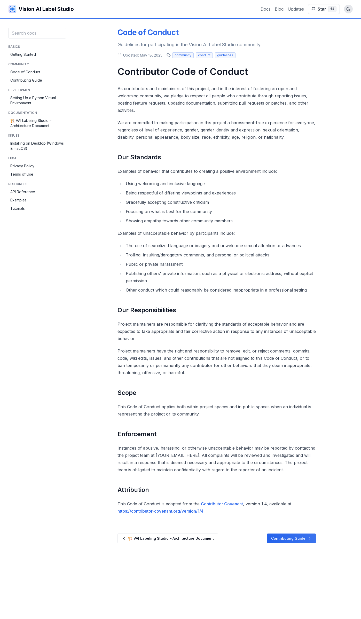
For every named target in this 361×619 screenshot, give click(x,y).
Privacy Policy (22, 166)
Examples (18, 200)
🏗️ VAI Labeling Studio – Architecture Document (30, 123)
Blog (279, 9)
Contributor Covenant (222, 503)
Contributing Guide (26, 80)
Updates (296, 9)
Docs (266, 9)
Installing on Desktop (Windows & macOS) (37, 146)
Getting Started (23, 54)
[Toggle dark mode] (348, 9)
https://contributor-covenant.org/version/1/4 (160, 511)
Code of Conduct (25, 72)
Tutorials (17, 208)
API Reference (22, 192)
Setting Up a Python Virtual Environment (33, 100)
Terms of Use (21, 174)
